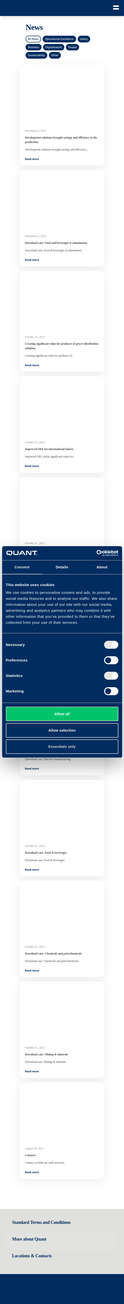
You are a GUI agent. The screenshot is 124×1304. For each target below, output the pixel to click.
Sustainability (36, 55)
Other (54, 55)
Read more (32, 159)
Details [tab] (62, 567)
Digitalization (53, 47)
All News (33, 39)
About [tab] (101, 567)
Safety (84, 39)
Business (33, 47)
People (72, 47)
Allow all (62, 714)
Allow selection (62, 730)
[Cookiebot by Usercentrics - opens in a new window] (96, 553)
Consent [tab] (22, 567)
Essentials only (62, 746)
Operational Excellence (59, 39)
